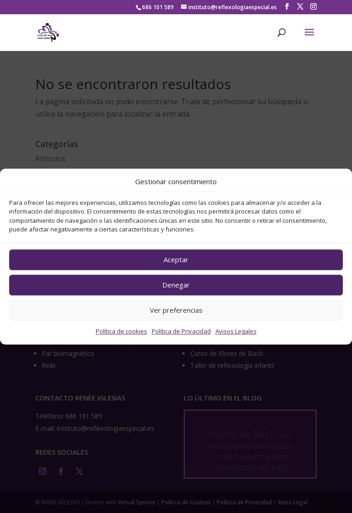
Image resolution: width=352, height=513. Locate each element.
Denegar (176, 285)
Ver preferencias (176, 310)
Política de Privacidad (181, 331)
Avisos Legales (236, 331)
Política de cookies (121, 331)
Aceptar (176, 260)
